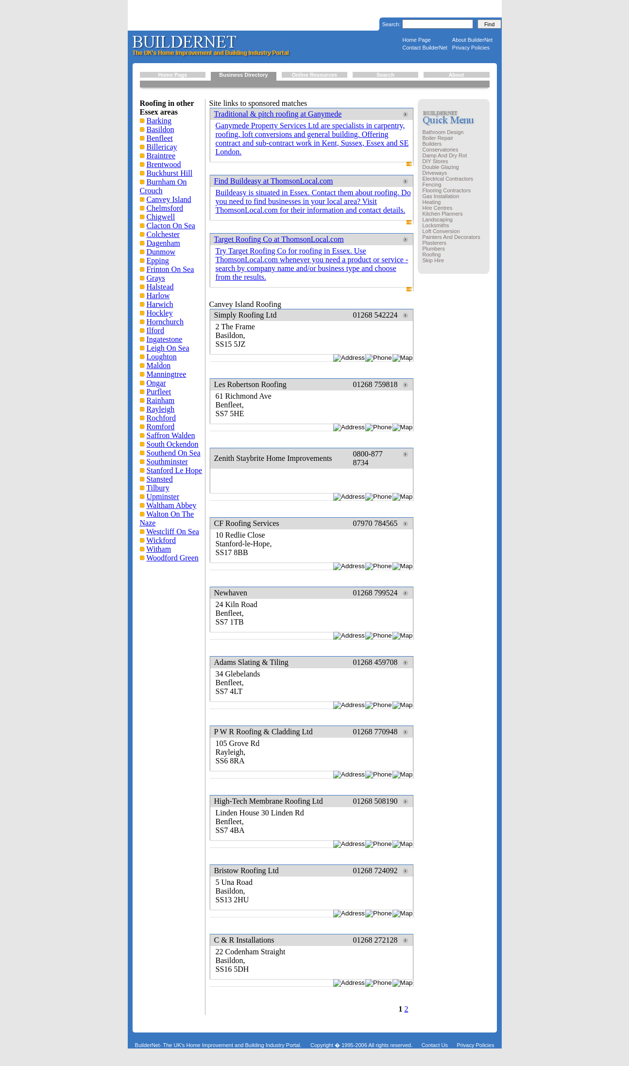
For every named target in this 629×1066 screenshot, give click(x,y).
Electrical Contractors (448, 179)
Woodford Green (172, 558)
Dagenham (163, 243)
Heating (432, 202)
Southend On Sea (174, 453)
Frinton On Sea (170, 269)
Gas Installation (441, 196)
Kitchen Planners (443, 214)
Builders (432, 144)
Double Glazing (441, 167)
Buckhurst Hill (170, 173)
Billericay (162, 147)
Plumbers (434, 249)
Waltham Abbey (171, 505)
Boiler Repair (438, 138)
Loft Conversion (441, 231)
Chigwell (161, 217)
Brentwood (164, 164)
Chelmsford (165, 208)
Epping (158, 260)
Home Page (417, 40)
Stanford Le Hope (175, 470)
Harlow (158, 295)
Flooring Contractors (447, 190)
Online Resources (315, 75)
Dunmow (161, 252)
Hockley (160, 313)
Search (385, 75)
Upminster (163, 496)
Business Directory (243, 75)
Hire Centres (438, 208)
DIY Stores (435, 161)
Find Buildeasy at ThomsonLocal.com (273, 181)
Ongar (156, 383)
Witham (158, 549)
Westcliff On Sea (172, 531)
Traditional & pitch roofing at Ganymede (278, 114)
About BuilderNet (472, 40)
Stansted (160, 479)
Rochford (161, 418)
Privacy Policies (471, 48)
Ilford (155, 330)
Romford (161, 427)
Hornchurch (165, 322)
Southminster (167, 461)
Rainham (161, 400)
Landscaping (438, 219)
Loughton (162, 357)
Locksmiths (436, 225)
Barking (159, 121)
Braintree (161, 156)
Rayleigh (161, 409)
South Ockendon (173, 444)
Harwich (160, 304)
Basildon (160, 129)
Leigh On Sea (168, 348)
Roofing (432, 254)
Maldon (159, 365)
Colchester (163, 234)
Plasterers (435, 243)
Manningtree (167, 374)
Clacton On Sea (171, 225)
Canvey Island (169, 199)
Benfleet (160, 138)
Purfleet (159, 392)
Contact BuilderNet (425, 48)
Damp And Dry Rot (445, 155)
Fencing (432, 184)
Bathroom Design (443, 132)
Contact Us (435, 1045)
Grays (156, 278)
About (456, 75)
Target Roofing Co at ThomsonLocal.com (279, 239)
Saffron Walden (171, 435)
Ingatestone (165, 339)
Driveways (435, 173)
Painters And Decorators (451, 237)
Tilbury (157, 488)
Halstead (160, 287)
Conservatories (441, 149)
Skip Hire (433, 260)
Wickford (161, 540)
